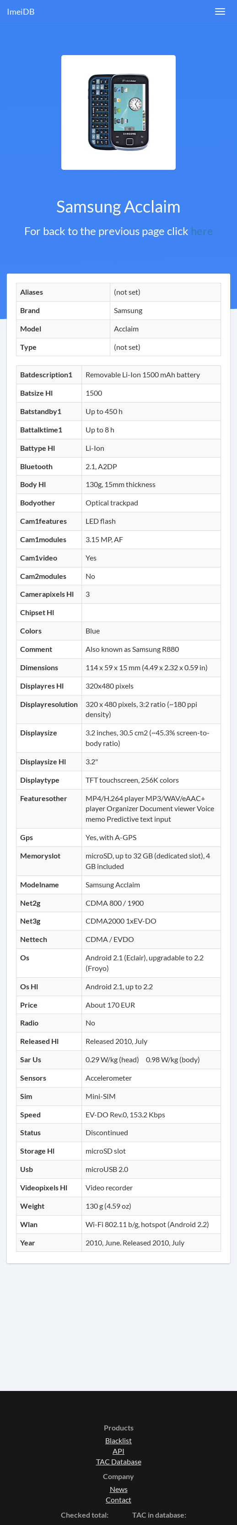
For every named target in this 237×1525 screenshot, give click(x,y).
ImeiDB (21, 11)
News (119, 1489)
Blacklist (118, 1440)
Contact (118, 1499)
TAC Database (118, 1461)
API (118, 1451)
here (202, 230)
